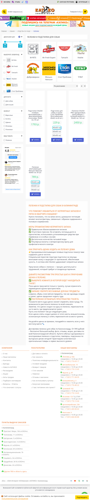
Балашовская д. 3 (69, 380)
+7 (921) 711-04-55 (72, 377)
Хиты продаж (8, 377)
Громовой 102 (67, 388)
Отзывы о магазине (39, 377)
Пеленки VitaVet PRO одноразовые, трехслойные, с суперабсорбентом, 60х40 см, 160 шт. (78, 114)
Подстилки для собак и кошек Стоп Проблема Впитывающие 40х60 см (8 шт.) (56, 114)
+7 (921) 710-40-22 (72, 385)
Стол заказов (37, 370)
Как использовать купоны (42, 380)
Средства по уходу (23, 31)
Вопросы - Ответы (10, 384)
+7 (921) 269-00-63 (72, 409)
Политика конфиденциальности (44, 360)
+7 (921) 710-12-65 (72, 369)
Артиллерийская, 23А (71, 404)
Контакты (6, 360)
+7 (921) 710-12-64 (72, 401)
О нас (5, 353)
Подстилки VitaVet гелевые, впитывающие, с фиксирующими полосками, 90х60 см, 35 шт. (35, 115)
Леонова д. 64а (68, 357)
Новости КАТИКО (9, 367)
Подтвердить (82, 497)
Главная (4, 31)
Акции (5, 374)
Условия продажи (39, 364)
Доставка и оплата (39, 353)
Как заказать (37, 357)
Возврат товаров (38, 367)
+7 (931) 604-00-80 (72, 417)
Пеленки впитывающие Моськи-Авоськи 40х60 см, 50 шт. (35, 170)
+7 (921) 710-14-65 (72, 393)
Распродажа (7, 370)
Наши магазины (9, 357)
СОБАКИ (12, 31)
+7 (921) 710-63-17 (72, 361)
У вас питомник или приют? (43, 387)
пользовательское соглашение (15, 498)
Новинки (35, 374)
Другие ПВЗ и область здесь (15, 471)
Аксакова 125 (67, 396)
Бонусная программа (40, 384)
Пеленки (36, 31)
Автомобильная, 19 (70, 365)
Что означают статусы (11, 387)
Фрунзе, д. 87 (67, 373)
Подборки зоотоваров (11, 380)
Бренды (5, 364)
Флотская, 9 (67, 412)
